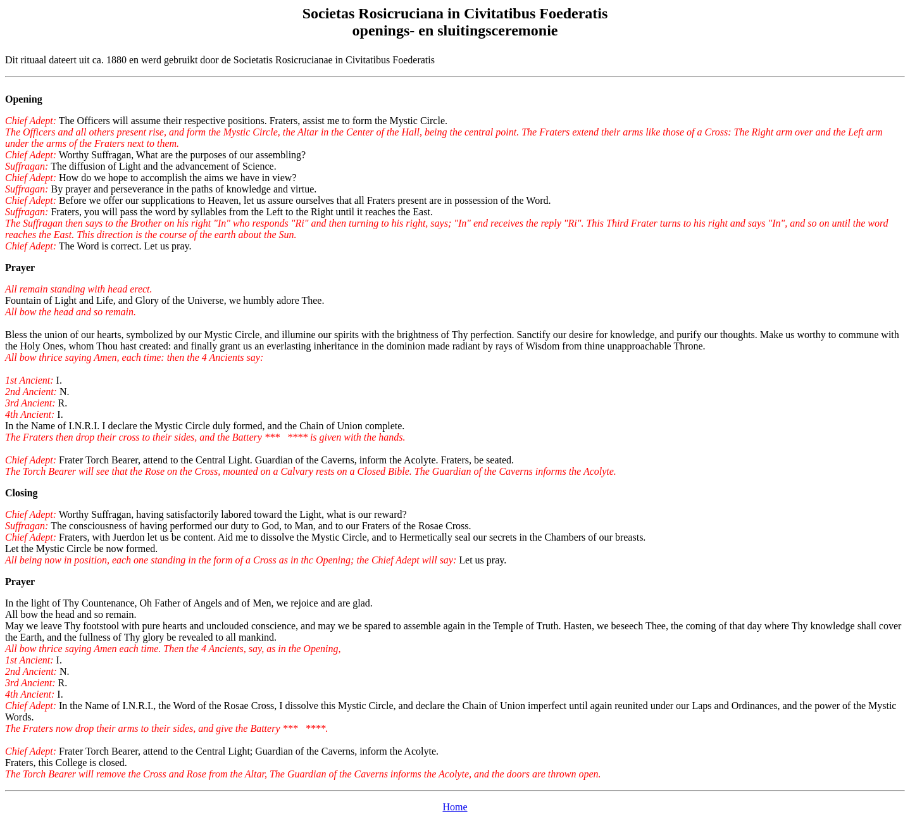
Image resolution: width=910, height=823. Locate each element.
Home (454, 806)
